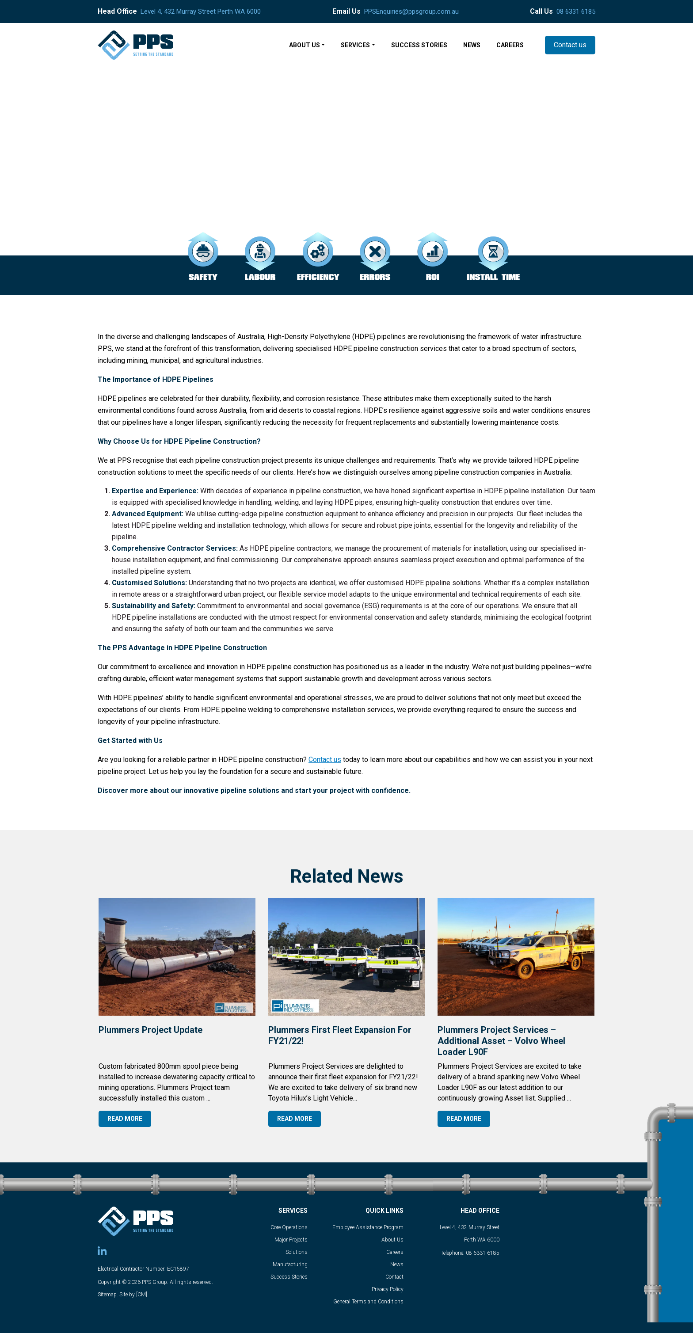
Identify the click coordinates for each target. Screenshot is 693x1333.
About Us (392, 1240)
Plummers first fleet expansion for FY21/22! (339, 1035)
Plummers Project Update (150, 1030)
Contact (394, 1277)
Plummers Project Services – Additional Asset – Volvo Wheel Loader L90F (501, 1041)
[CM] (141, 1294)
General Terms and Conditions (368, 1302)
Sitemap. (108, 1294)
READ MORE (124, 1118)
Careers (395, 1252)
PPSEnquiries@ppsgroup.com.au (411, 11)
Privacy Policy (388, 1289)
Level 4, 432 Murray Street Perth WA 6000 (201, 11)
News (397, 1264)
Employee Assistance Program (368, 1227)
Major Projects (291, 1240)
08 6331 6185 (575, 11)
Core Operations (289, 1227)
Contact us (570, 45)
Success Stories (289, 1277)
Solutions (297, 1252)
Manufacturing (290, 1264)
